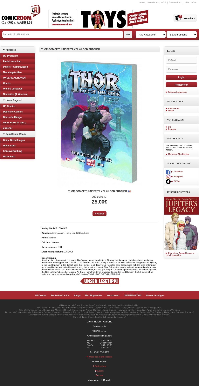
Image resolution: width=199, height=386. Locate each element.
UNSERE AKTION (132, 295)
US (169, 127)
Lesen (171, 111)
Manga (77, 295)
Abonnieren (173, 108)
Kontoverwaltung (12, 151)
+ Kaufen (99, 213)
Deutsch (172, 129)
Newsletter (153, 2)
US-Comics (41, 295)
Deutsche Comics (13, 111)
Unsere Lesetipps (13, 88)
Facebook (174, 172)
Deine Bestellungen (14, 140)
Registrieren (181, 84)
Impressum (93, 380)
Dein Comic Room (16, 134)
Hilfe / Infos (190, 2)
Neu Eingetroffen (93, 295)
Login (181, 77)
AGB (163, 2)
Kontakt (107, 380)
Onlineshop (99, 366)
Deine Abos (9, 145)
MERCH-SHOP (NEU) (14, 122)
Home (142, 2)
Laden (99, 371)
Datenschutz (175, 2)
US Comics (9, 106)
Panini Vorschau (12, 61)
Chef (99, 375)
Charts (6, 83)
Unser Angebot (14, 100)
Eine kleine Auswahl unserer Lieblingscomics (180, 254)
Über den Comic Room (99, 357)
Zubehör (7, 128)
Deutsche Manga (12, 117)
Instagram (174, 176)
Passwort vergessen (177, 92)
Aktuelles (11, 50)
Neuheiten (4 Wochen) (15, 94)
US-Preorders (10, 56)
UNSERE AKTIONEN (14, 77)
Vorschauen (113, 295)
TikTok (173, 181)
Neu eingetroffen (12, 72)
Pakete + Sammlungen (15, 67)
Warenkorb (9, 156)
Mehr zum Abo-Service (177, 154)
